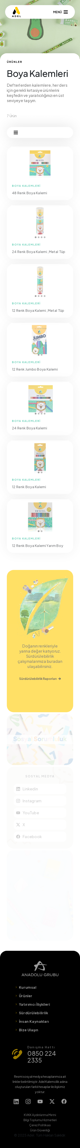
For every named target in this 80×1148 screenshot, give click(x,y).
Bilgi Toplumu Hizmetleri (40, 1120)
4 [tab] (44, 237)
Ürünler (25, 996)
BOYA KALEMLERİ (26, 185)
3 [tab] (41, 237)
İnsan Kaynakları (34, 1021)
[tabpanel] (40, 221)
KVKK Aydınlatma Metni (40, 1114)
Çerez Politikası (40, 1125)
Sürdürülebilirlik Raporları (40, 678)
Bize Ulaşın (28, 1030)
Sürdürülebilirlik (33, 1013)
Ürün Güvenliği (40, 1130)
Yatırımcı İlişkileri (34, 1004)
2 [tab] (38, 237)
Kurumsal (27, 987)
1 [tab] (35, 237)
